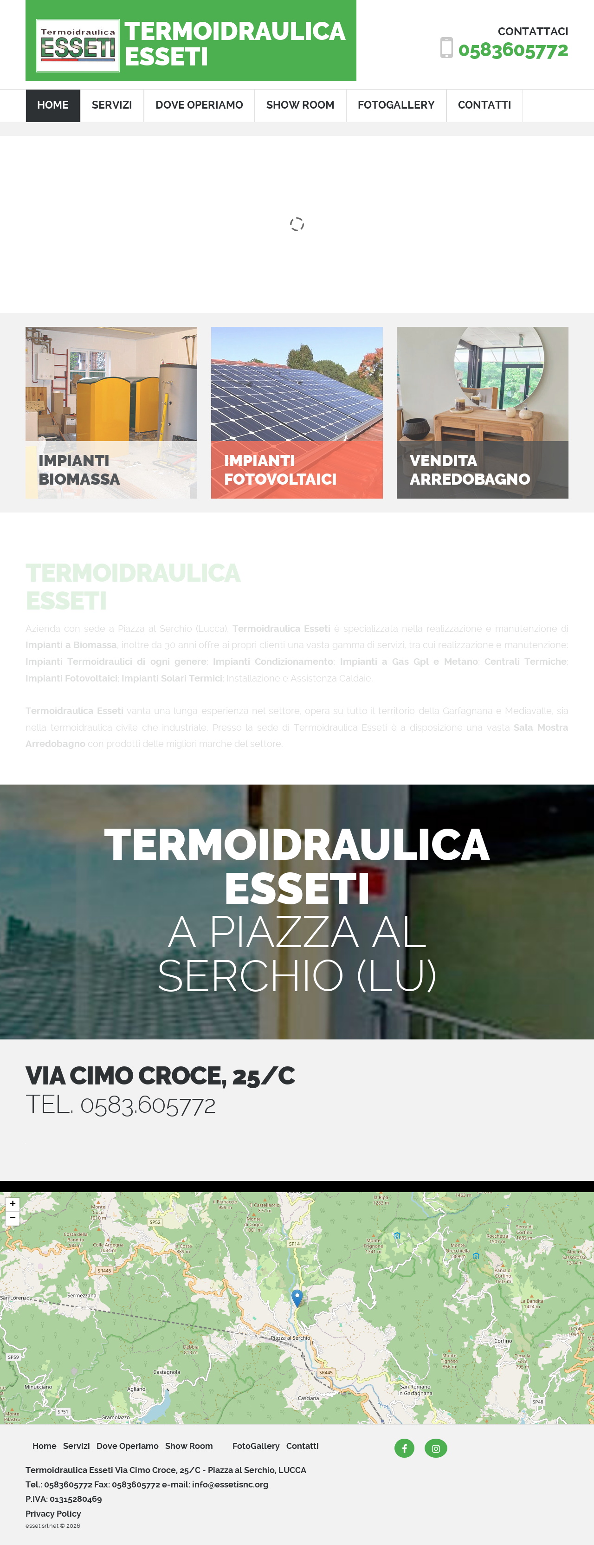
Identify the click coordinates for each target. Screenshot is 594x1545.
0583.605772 (150, 1104)
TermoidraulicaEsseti (235, 44)
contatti (484, 105)
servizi (112, 105)
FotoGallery (396, 105)
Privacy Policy (53, 1514)
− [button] (13, 1219)
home (53, 105)
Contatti (302, 1446)
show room (300, 105)
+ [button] (13, 1205)
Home (44, 1446)
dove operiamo (199, 105)
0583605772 (512, 49)
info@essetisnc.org (230, 1484)
